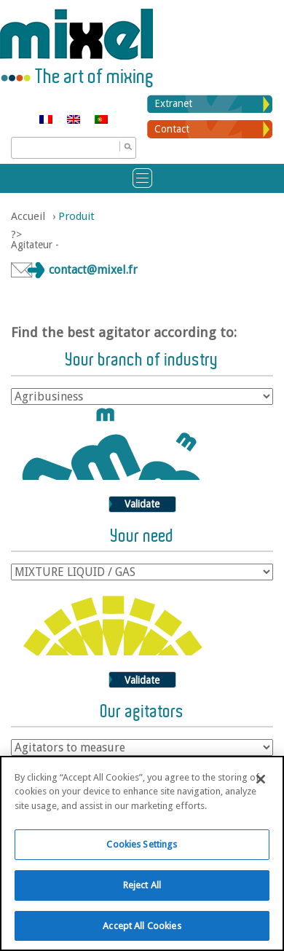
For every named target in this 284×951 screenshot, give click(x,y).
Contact (171, 129)
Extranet (173, 103)
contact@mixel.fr (93, 270)
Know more (120, 920)
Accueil (28, 216)
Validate (142, 504)
